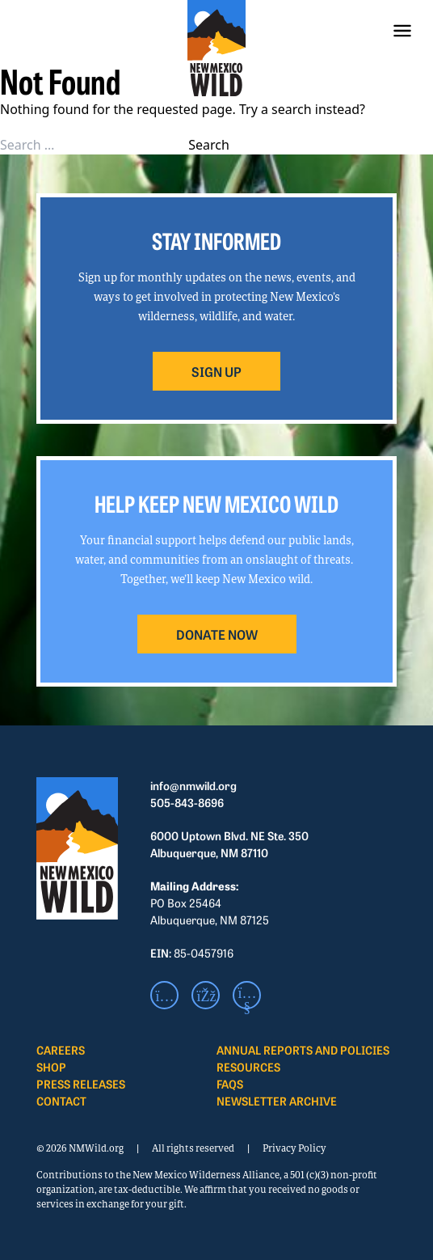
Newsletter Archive (276, 1101)
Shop (51, 1067)
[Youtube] (247, 995)
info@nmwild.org (193, 785)
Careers (60, 1050)
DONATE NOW (217, 634)
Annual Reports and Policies (302, 1050)
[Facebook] (205, 995)
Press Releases (80, 1084)
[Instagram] (164, 995)
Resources (248, 1067)
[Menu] (402, 31)
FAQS (229, 1084)
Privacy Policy (294, 1148)
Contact (61, 1101)
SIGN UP (216, 371)
